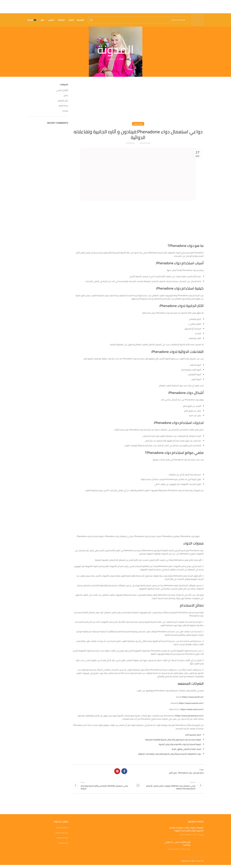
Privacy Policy (62, 828)
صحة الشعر (63, 105)
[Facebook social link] (124, 771)
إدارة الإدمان (198, 773)
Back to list (138, 786)
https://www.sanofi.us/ (192, 697)
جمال (66, 95)
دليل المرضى (111, 59)
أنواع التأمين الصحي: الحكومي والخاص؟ (177, 844)
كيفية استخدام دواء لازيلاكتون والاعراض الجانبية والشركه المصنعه (173, 739)
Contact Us (63, 843)
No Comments (185, 835)
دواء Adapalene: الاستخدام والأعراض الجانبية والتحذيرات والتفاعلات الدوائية (169, 754)
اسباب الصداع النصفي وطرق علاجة (186, 749)
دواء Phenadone (185, 773)
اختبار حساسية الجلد (193, 735)
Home (121, 59)
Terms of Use (62, 838)
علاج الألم (173, 773)
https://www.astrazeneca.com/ (189, 716)
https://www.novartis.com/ (191, 703)
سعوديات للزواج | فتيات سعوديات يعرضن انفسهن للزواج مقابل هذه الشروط (186, 830)
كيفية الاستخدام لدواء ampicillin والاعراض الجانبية (180, 744)
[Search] (138, 20)
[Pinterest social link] (117, 771)
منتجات (65, 110)
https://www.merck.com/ (192, 709)
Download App (61, 833)
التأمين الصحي (62, 90)
